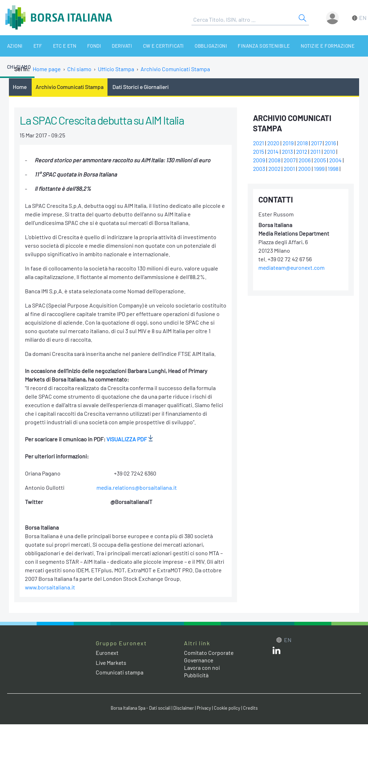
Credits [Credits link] (252, 708)
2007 (290, 160)
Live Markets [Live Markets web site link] (111, 662)
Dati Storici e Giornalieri (142, 86)
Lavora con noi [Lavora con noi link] (202, 667)
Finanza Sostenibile (240, 46)
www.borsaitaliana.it (50, 587)
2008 (275, 160)
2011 (317, 151)
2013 (288, 151)
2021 (259, 143)
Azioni (12, 46)
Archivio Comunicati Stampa (176, 68)
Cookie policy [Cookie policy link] (229, 708)
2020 (274, 143)
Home (20, 86)
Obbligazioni (189, 46)
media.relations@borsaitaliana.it (137, 487)
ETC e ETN (55, 46)
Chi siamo (347, 46)
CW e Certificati (145, 46)
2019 (289, 143)
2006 (306, 160)
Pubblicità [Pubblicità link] (196, 675)
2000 (306, 169)
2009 (259, 160)
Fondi (81, 46)
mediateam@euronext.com (292, 267)
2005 (322, 160)
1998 (335, 169)
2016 (333, 143)
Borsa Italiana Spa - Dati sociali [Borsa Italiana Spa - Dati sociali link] (140, 708)
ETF (31, 46)
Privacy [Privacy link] (205, 708)
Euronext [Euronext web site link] (107, 653)
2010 (332, 151)
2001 (290, 169)
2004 (337, 160)
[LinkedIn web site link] (276, 652)
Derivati (106, 46)
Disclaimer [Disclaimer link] (184, 708)
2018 (304, 143)
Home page (47, 68)
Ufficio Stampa (116, 68)
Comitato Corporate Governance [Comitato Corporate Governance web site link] (209, 657)
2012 (303, 151)
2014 (273, 151)
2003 (259, 169)
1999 (321, 169)
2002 (275, 169)
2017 (319, 143)
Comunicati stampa (120, 672)
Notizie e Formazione (300, 46)
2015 (258, 151)
